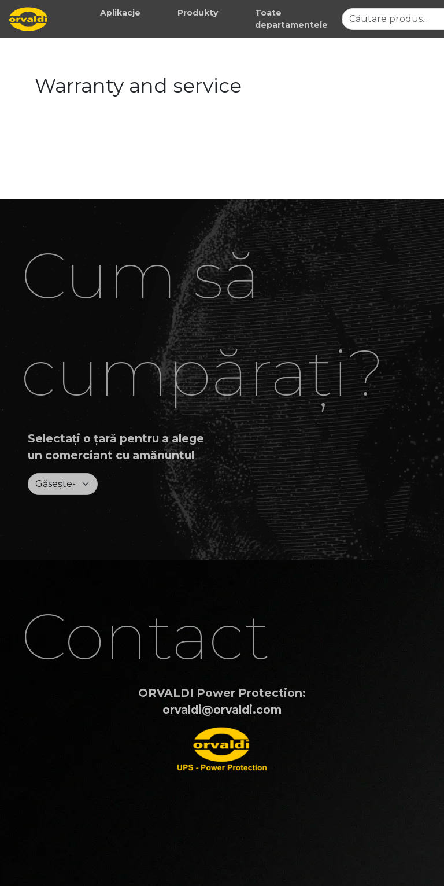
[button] (120, 13)
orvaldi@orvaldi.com (222, 710)
